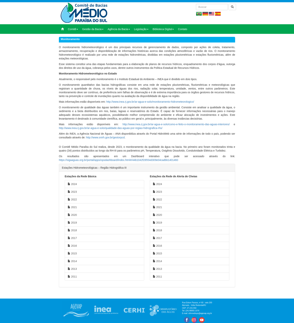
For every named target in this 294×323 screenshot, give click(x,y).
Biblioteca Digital (163, 29)
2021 (72, 207)
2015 (72, 253)
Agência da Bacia (119, 29)
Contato (182, 29)
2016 (72, 245)
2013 (72, 268)
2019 (72, 222)
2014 (72, 261)
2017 (72, 238)
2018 (72, 230)
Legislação (141, 29)
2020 (72, 214)
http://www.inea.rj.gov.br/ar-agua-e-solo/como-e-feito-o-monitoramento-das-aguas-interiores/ (176, 124)
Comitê (73, 29)
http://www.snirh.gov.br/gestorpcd (105, 137)
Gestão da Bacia (93, 29)
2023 (72, 191)
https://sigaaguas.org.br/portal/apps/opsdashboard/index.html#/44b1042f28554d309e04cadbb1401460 (118, 160)
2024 (72, 184)
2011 (72, 276)
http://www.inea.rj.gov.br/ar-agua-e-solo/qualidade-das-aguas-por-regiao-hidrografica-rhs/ (110, 128)
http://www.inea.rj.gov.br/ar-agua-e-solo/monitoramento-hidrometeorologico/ (150, 101)
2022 (72, 199)
